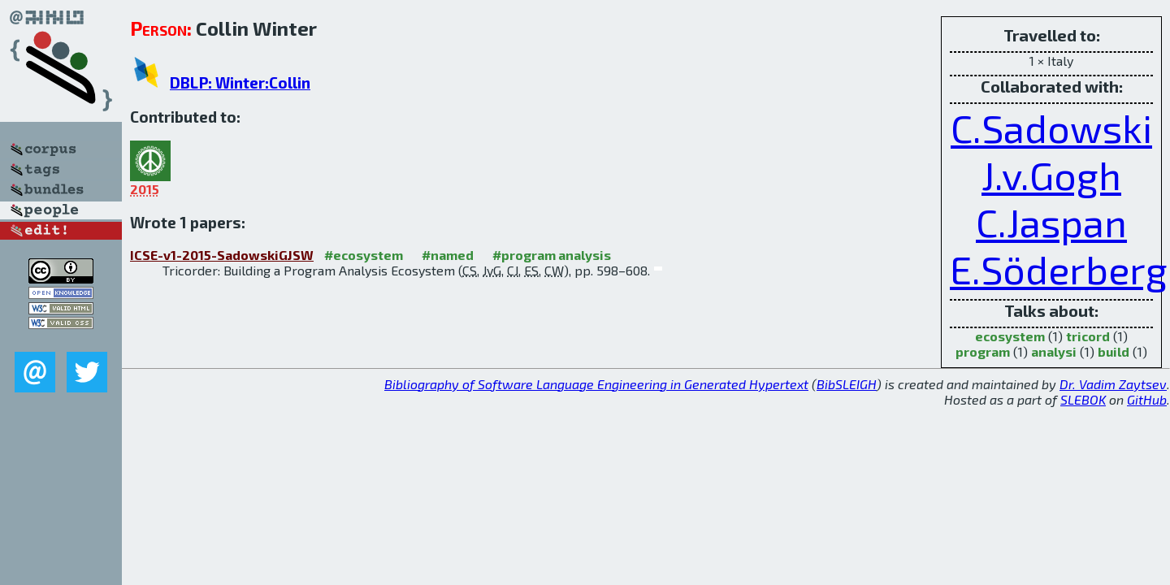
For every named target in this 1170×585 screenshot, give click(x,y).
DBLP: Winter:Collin (240, 82)
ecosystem (1010, 336)
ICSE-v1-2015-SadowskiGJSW (222, 254)
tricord (1088, 336)
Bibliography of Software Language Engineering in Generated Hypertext (596, 384)
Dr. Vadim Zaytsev (1113, 384)
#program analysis (551, 254)
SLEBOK (1083, 399)
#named (448, 254)
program (983, 351)
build (1113, 351)
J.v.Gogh (1051, 174)
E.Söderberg (1059, 268)
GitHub (1147, 399)
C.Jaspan (1051, 221)
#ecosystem (363, 254)
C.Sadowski (1051, 127)
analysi (1054, 351)
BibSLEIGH (847, 384)
